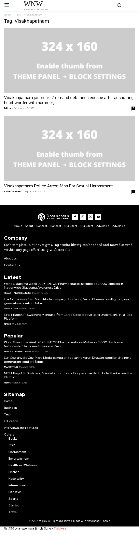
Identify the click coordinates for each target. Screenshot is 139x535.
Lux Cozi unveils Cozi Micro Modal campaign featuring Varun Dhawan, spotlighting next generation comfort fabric (67, 301)
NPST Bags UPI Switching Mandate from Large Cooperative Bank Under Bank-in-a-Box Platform (68, 317)
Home (7, 15)
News (7, 324)
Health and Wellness (17, 293)
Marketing (11, 308)
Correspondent (13, 191)
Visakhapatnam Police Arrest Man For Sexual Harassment (58, 186)
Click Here (60, 528)
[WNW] (53, 217)
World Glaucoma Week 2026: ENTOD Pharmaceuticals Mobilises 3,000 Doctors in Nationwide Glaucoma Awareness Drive (63, 286)
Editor (7, 108)
